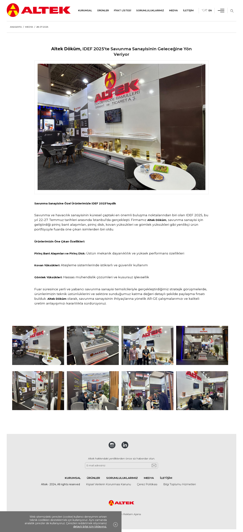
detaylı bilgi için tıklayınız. (90, 526)
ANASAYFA (16, 26)
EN (207, 10)
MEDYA (173, 10)
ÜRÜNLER (103, 10)
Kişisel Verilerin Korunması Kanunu (108, 484)
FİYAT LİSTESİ (122, 10)
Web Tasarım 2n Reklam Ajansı (121, 514)
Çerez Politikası (147, 484)
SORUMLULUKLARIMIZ (150, 10)
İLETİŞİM (188, 10)
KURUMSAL (85, 10)
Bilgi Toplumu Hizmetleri (179, 484)
